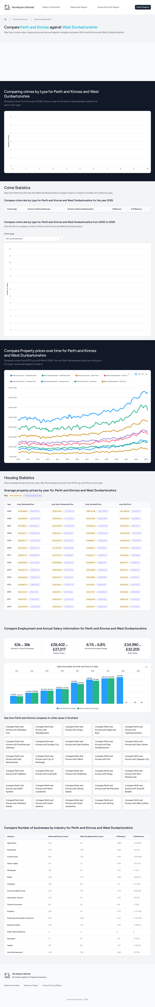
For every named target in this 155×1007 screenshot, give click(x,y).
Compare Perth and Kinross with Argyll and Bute (105, 729)
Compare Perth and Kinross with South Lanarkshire (74, 803)
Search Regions (142, 7)
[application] (77, 416)
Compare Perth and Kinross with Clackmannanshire (134, 729)
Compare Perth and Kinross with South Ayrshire (44, 803)
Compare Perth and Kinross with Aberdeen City (16, 729)
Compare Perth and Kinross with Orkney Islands (74, 788)
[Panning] (139, 374)
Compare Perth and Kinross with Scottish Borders (134, 788)
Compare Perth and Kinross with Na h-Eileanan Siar (134, 774)
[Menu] (146, 374)
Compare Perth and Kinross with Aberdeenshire (44, 729)
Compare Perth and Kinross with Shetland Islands (16, 803)
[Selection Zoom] (136, 374)
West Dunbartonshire (42, 19)
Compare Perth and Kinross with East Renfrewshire (15, 759)
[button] (23, 376)
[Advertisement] (77, 62)
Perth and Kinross (20, 19)
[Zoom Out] (132, 374)
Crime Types (9, 234)
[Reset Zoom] (143, 374)
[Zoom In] (129, 374)
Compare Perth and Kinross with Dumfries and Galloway (18, 744)
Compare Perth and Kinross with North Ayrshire (15, 788)
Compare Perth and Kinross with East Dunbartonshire (104, 744)
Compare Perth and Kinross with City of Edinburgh (45, 759)
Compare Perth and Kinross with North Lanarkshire (44, 788)
